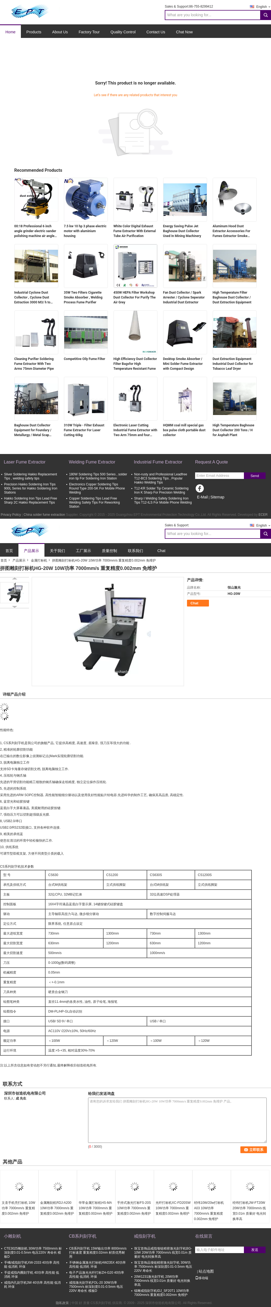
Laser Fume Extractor (25, 462)
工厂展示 (83, 551)
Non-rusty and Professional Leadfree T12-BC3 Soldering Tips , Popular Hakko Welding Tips (160, 478)
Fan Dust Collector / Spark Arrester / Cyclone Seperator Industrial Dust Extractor (184, 297)
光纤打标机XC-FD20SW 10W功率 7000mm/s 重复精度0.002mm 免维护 (173, 1208)
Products (33, 32)
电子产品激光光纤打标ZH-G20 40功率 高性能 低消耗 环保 (96, 1275)
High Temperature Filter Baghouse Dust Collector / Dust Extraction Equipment (232, 297)
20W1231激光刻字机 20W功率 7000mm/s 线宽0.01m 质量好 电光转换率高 (162, 1281)
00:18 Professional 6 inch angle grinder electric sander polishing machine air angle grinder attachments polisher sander (35, 231)
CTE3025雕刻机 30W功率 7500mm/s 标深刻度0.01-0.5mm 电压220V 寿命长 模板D (33, 1253)
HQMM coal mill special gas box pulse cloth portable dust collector (184, 430)
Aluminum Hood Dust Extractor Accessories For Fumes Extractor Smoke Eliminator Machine (231, 231)
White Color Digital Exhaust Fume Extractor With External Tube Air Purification (135, 231)
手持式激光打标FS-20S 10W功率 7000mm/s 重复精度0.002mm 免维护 (134, 1208)
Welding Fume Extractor (92, 462)
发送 (254, 1250)
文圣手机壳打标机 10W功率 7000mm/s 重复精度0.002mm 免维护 (18, 1208)
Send (254, 476)
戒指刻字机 (145, 1236)
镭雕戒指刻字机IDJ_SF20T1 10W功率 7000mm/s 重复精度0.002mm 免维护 (161, 1293)
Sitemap (217, 497)
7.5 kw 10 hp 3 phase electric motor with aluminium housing (85, 231)
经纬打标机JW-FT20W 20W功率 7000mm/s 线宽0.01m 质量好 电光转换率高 (249, 1211)
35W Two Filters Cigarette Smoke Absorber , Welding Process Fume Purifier (83, 297)
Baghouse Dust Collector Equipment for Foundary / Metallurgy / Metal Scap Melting (32, 430)
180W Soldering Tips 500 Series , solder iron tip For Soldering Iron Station (98, 476)
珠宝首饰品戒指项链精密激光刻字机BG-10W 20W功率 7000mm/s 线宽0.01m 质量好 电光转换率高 (163, 1253)
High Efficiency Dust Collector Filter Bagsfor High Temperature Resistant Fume (135, 364)
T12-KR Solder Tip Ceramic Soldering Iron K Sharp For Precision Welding (161, 490)
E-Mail (202, 497)
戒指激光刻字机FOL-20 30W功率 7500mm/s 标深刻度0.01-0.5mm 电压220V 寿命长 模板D (96, 1287)
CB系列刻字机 (82, 1236)
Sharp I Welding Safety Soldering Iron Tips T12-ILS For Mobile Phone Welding (163, 500)
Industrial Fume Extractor (158, 462)
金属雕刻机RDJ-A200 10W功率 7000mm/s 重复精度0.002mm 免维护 (57, 1208)
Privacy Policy (11, 515)
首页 (9, 551)
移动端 (201, 1278)
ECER (263, 515)
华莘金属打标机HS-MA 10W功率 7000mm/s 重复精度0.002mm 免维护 (95, 1208)
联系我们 (135, 551)
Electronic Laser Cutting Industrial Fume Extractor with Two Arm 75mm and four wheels (135, 430)
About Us (60, 32)
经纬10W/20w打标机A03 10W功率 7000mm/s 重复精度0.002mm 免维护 (209, 1211)
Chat (161, 551)
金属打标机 (39, 560)
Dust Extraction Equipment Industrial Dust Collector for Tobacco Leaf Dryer (233, 364)
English (263, 7)
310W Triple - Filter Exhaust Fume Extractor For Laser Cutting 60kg (84, 430)
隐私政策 (62, 1303)
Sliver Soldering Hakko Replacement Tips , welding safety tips (30, 476)
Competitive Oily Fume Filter (84, 359)
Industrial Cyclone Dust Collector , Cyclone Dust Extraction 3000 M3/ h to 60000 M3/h (32, 298)
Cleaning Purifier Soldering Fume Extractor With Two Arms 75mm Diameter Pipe (34, 364)
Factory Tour (89, 32)
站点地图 (206, 1271)
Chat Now (184, 32)
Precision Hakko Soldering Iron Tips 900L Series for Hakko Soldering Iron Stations (30, 488)
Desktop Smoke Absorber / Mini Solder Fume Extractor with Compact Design (183, 364)
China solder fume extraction (44, 515)
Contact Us (155, 32)
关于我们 (57, 551)
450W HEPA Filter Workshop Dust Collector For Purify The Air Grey (135, 297)
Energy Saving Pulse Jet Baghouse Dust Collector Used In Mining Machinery (182, 231)
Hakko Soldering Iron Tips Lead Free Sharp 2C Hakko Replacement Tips (30, 500)
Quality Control (123, 32)
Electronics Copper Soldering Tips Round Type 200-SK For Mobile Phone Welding (97, 488)
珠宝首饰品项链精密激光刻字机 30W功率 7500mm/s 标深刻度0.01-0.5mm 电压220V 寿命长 (163, 1267)
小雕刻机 (12, 1236)
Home (10, 32)
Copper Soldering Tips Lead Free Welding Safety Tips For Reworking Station (94, 502)
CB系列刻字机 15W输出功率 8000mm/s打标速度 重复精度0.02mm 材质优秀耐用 (98, 1253)
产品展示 (31, 551)
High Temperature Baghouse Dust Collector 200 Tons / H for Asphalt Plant (233, 430)
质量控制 (109, 551)
